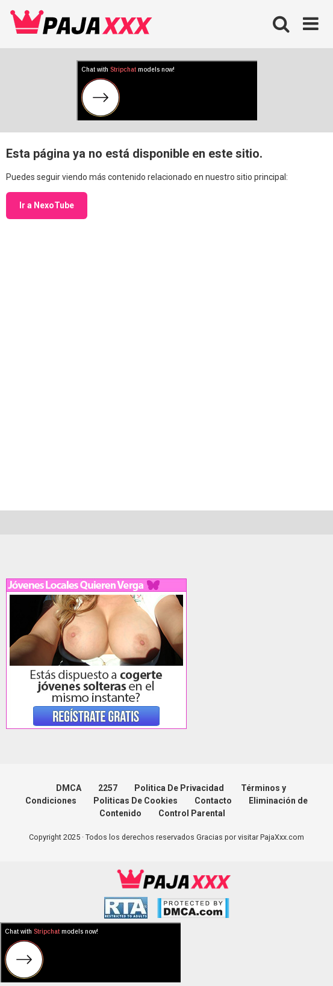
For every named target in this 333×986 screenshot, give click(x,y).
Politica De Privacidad (179, 788)
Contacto (213, 800)
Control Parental (191, 813)
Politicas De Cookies (135, 800)
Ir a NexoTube (46, 205)
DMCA (68, 788)
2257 (107, 788)
